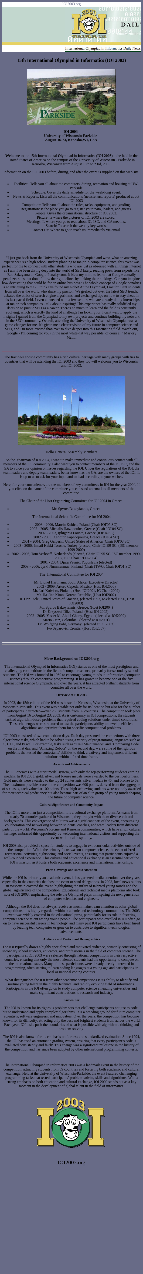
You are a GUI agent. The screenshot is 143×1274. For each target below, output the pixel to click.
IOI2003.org (71, 4)
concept (105, 283)
